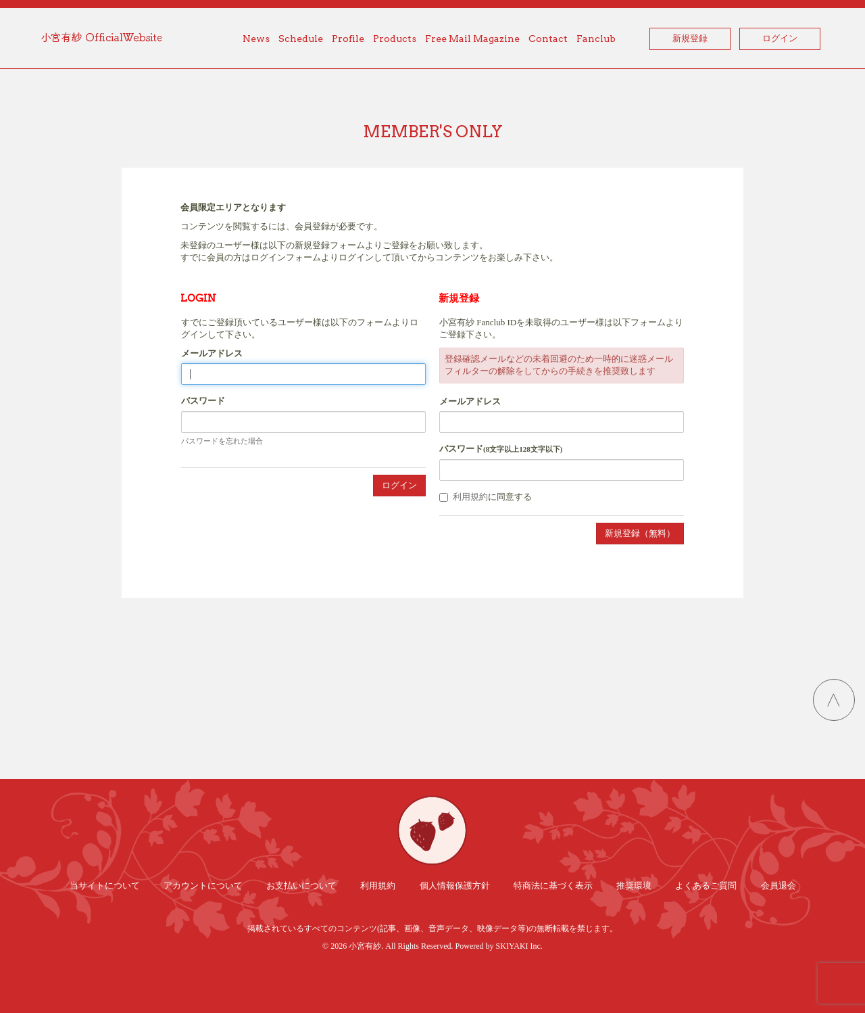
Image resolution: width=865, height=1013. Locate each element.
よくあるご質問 (706, 885)
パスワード (203, 401)
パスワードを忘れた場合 (222, 441)
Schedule (300, 38)
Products (394, 38)
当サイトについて (105, 885)
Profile (348, 38)
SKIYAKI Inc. (519, 946)
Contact (548, 38)
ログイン (779, 38)
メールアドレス (212, 353)
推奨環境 (633, 885)
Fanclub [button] (596, 38)
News (256, 38)
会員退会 (778, 885)
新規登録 (690, 38)
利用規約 (470, 497)
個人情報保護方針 (455, 885)
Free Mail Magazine (472, 38)
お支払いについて (301, 885)
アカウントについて (203, 885)
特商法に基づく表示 (553, 885)
